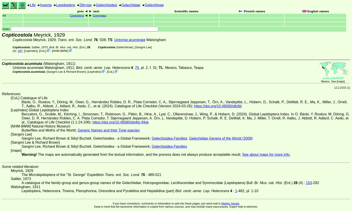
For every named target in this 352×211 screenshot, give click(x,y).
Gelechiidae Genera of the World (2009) (221, 138)
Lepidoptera (65, 5)
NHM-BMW (60, 51)
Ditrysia (85, 5)
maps (340, 81)
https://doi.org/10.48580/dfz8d (218, 106)
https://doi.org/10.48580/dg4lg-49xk (120, 122)
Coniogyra (77, 15)
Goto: (80, 29)
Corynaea (99, 15)
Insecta (46, 5)
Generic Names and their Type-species (109, 130)
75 (137, 68)
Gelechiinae (154, 5)
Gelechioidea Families (169, 138)
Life (33, 5)
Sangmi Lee (143, 47)
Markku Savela (230, 203)
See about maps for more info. (266, 154)
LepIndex (31, 51)
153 (309, 183)
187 (20, 51)
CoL (42, 51)
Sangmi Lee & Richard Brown (66, 71)
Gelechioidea (106, 5)
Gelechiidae (131, 5)
